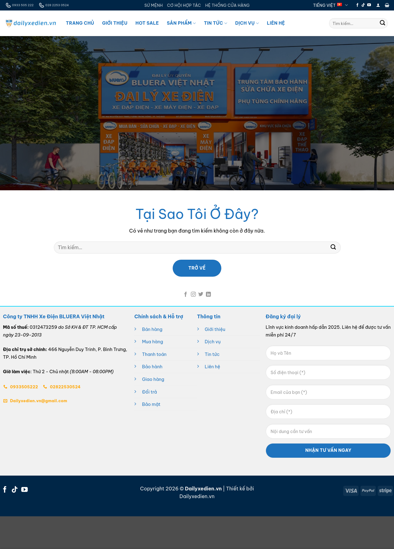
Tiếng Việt (330, 5)
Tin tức (212, 354)
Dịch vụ (213, 342)
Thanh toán (154, 354)
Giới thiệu (215, 329)
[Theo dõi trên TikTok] (363, 5)
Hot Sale (147, 23)
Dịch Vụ (247, 23)
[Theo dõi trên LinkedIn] (208, 294)
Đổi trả (149, 392)
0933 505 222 (19, 5)
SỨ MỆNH (153, 5)
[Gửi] (382, 23)
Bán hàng (152, 329)
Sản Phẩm (181, 23)
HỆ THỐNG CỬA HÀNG (227, 5)
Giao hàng (153, 379)
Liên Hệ (276, 23)
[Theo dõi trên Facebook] (357, 5)
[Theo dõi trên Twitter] (200, 294)
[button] (378, 5)
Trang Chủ (80, 23)
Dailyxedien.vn (197, 496)
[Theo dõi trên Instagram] (193, 294)
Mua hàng (152, 342)
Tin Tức (215, 23)
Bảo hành (152, 366)
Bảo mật (151, 404)
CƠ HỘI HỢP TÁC (184, 5)
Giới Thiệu (114, 23)
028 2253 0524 (53, 5)
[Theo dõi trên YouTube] (369, 5)
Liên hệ (212, 366)
